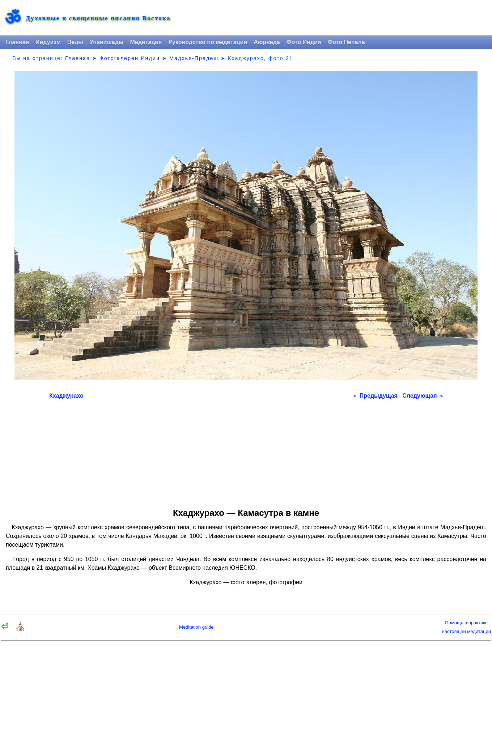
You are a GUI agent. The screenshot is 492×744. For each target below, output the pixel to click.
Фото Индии (304, 42)
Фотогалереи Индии (129, 58)
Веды (75, 42)
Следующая (422, 396)
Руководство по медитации (207, 42)
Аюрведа (267, 42)
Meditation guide (196, 627)
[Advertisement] (246, 451)
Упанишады (106, 42)
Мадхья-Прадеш (194, 58)
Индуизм (48, 42)
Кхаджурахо (66, 396)
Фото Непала (346, 42)
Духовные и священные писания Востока (98, 18)
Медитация (146, 42)
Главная (17, 42)
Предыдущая (375, 396)
